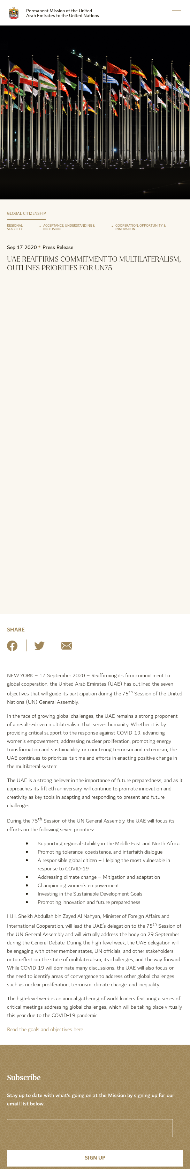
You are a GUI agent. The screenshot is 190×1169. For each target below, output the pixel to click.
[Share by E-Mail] (66, 648)
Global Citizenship (26, 213)
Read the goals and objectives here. (45, 1029)
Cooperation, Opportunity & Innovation (140, 227)
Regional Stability (15, 227)
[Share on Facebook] (12, 648)
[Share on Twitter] (39, 648)
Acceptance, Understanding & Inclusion (69, 227)
